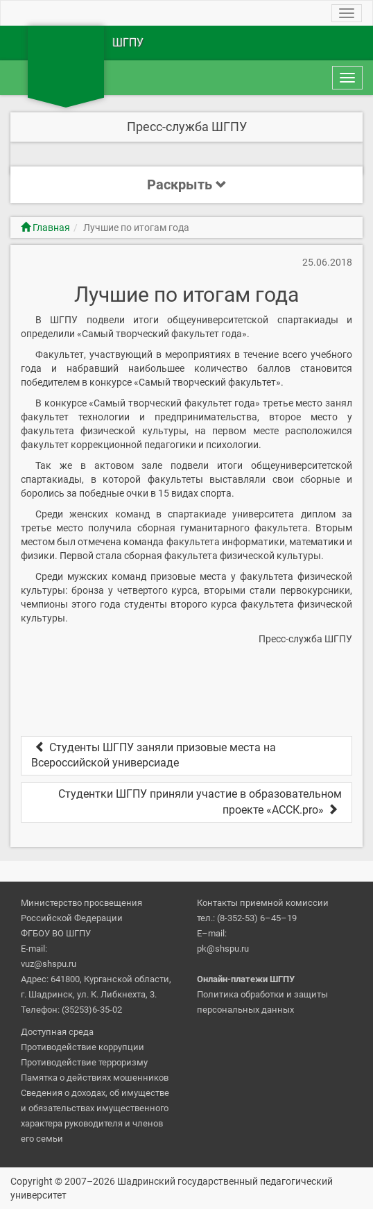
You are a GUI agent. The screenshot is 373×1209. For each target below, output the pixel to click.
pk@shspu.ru (223, 948)
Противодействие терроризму (84, 1062)
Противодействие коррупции (82, 1047)
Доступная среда (57, 1032)
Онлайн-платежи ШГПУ (246, 979)
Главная (45, 227)
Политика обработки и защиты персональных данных (262, 1002)
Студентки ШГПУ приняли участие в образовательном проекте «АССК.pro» (200, 801)
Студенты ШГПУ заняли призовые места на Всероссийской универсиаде (153, 755)
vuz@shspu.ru (48, 964)
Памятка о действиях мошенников (94, 1077)
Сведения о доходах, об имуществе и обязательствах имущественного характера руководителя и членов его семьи (95, 1116)
